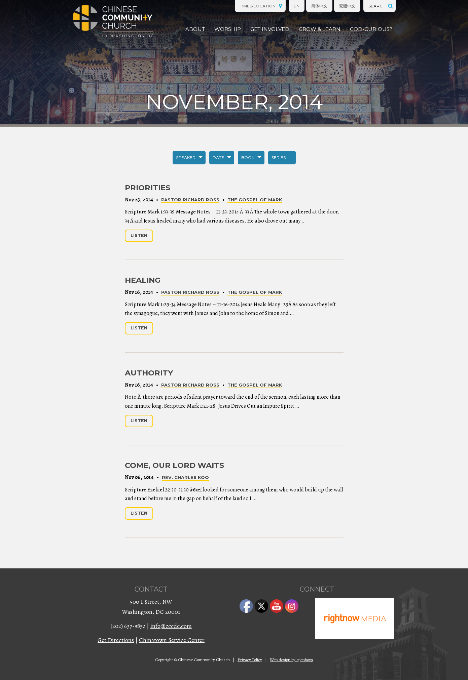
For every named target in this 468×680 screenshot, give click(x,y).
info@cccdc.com (171, 626)
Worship (227, 29)
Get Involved (269, 29)
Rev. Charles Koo (185, 477)
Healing (143, 280)
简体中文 (319, 5)
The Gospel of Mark (254, 199)
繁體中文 (347, 5)
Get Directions (116, 640)
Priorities (147, 187)
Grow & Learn (319, 29)
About (195, 29)
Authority (149, 372)
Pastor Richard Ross (190, 199)
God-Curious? (371, 29)
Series (279, 157)
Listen (139, 235)
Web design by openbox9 (291, 660)
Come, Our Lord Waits (174, 465)
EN (296, 5)
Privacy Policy (250, 660)
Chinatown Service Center (172, 640)
